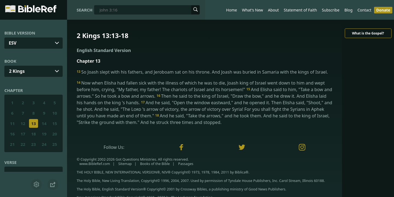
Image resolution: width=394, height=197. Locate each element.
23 (33, 144)
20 (54, 134)
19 (44, 134)
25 (54, 144)
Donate (383, 10)
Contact (364, 10)
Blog (348, 10)
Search (84, 10)
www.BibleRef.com (94, 163)
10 (54, 113)
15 (54, 123)
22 (23, 144)
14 (44, 123)
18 (33, 134)
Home (231, 10)
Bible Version (19, 33)
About (273, 10)
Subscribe (330, 10)
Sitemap (125, 163)
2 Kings (17, 71)
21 (12, 144)
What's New (252, 10)
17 (23, 134)
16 (12, 134)
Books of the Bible (155, 163)
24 (44, 144)
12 (23, 123)
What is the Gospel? (368, 33)
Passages (185, 163)
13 (33, 123)
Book (10, 61)
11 (12, 123)
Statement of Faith (300, 10)
